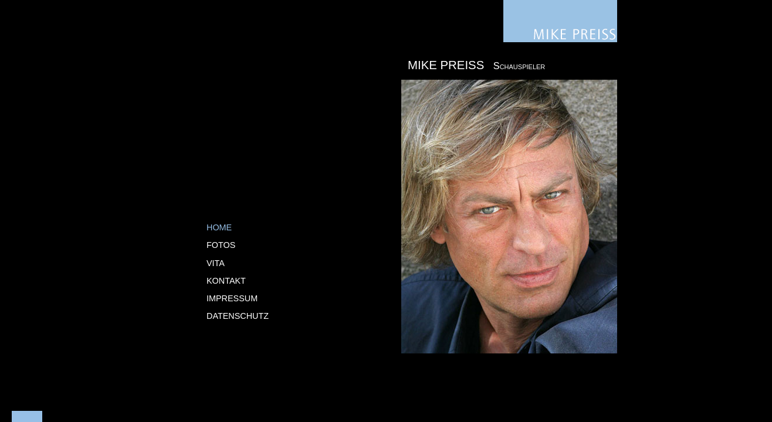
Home (219, 227)
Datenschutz (237, 316)
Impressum (232, 298)
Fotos (220, 245)
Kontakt (226, 280)
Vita (215, 263)
